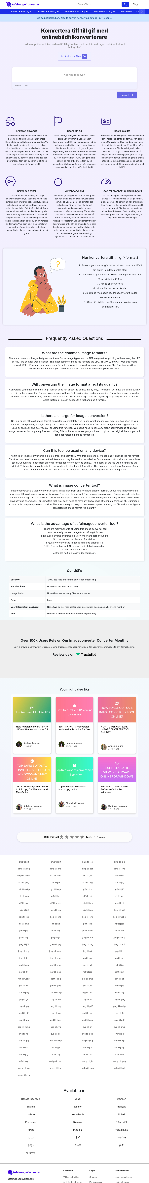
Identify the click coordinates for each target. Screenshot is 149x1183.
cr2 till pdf (56, 882)
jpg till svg (87, 958)
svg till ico (56, 1034)
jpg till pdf (119, 958)
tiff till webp (119, 1054)
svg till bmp (119, 1027)
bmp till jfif (56, 862)
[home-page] (23, 4)
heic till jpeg (87, 910)
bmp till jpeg (24, 868)
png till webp (119, 1006)
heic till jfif (24, 910)
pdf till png (24, 992)
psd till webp (24, 1027)
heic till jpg (24, 917)
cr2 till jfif (87, 875)
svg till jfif (24, 1034)
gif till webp (55, 903)
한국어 (30, 1145)
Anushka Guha (115, 746)
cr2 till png (87, 882)
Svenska (77, 1122)
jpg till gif (87, 951)
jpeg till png (23, 951)
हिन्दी (78, 1137)
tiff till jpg (23, 1054)
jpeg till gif (56, 937)
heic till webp (119, 917)
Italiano (31, 1114)
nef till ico (119, 965)
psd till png (87, 1020)
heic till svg (87, 917)
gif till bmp (56, 889)
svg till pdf (119, 1034)
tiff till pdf (87, 1054)
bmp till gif (24, 862)
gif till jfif (119, 889)
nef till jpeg (55, 972)
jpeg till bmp (119, 937)
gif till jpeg (24, 896)
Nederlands (78, 1114)
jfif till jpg (23, 930)
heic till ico (56, 910)
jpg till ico (119, 951)
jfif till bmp (24, 923)
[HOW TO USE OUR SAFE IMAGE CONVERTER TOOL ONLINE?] (117, 709)
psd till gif (23, 1013)
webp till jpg (56, 1068)
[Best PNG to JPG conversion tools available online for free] (75, 709)
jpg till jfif (23, 958)
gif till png (119, 896)
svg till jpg (24, 1040)
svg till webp (56, 1040)
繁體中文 (30, 1153)
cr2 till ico (119, 875)
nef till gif (87, 965)
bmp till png (55, 868)
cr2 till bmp (55, 875)
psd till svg (56, 1027)
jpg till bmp (55, 958)
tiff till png (56, 1054)
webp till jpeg (119, 1061)
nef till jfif (23, 972)
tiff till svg (23, 1061)
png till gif (24, 999)
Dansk (77, 1098)
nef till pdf (119, 972)
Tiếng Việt (121, 1122)
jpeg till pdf (119, 944)
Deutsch (121, 1098)
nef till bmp (55, 965)
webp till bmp (55, 1061)
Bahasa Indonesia (30, 1098)
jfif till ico (87, 923)
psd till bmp (87, 1013)
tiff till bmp (119, 1040)
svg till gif (87, 1027)
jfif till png (55, 930)
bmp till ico (87, 862)
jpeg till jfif (24, 944)
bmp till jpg (119, 862)
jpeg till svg (87, 944)
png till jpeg (119, 999)
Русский (77, 1129)
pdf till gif (119, 979)
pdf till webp (56, 992)
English (31, 1106)
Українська (121, 1129)
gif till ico (87, 889)
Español (78, 1106)
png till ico (56, 999)
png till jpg (24, 1006)
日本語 (77, 1145)
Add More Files (73, 56)
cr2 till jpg (119, 882)
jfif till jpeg (119, 923)
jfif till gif (55, 923)
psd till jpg (24, 1020)
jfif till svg (24, 937)
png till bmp (87, 992)
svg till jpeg (87, 1034)
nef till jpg (87, 972)
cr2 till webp (24, 889)
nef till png (56, 979)
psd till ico (56, 1013)
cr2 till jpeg (23, 882)
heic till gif (119, 903)
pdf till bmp (87, 979)
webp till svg (24, 1075)
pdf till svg (119, 992)
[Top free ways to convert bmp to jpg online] (75, 770)
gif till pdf (87, 896)
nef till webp (24, 979)
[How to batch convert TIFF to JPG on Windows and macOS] (32, 709)
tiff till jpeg (119, 1047)
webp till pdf (119, 1068)
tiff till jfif (87, 1047)
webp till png (87, 1068)
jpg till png (24, 965)
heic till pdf (119, 910)
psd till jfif (119, 1013)
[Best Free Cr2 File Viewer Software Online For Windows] (117, 770)
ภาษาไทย (121, 1137)
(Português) (30, 1122)
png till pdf (87, 1006)
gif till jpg (55, 896)
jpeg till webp (55, 951)
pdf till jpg (119, 985)
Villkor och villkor (71, 1177)
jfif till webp (87, 930)
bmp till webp (23, 875)
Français (121, 1106)
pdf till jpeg (55, 985)
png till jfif (87, 999)
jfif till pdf (119, 930)
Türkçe (31, 1129)
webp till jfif (87, 1061)
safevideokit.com (123, 1177)
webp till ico (24, 1068)
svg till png (87, 1040)
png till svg (55, 1006)
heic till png (55, 917)
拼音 (121, 1145)
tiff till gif (55, 1047)
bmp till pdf (87, 868)
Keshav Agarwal (32, 743)
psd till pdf (119, 1020)
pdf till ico (24, 985)
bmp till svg (119, 868)
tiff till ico (23, 1047)
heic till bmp (87, 903)
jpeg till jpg (55, 944)
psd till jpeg (55, 1020)
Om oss (93, 1177)
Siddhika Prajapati (33, 806)
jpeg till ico (87, 937)
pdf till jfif (87, 985)
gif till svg (23, 903)
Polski (121, 1114)
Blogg (136, 4)
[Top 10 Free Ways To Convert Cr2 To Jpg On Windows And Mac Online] (32, 770)
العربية (31, 1137)
